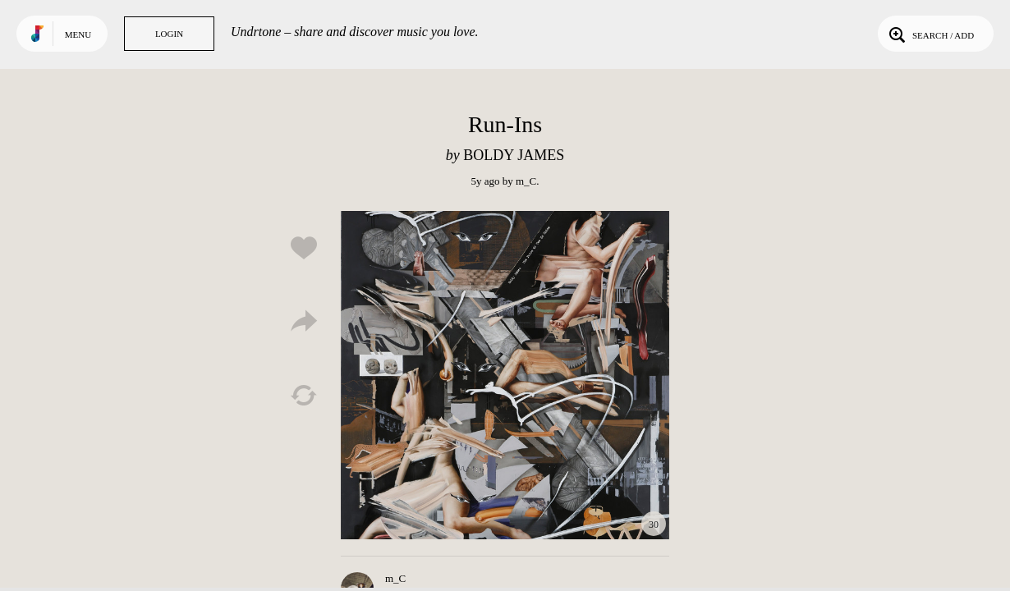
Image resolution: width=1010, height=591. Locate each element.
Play (505, 375)
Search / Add (930, 34)
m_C (526, 181)
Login (169, 34)
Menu (78, 34)
